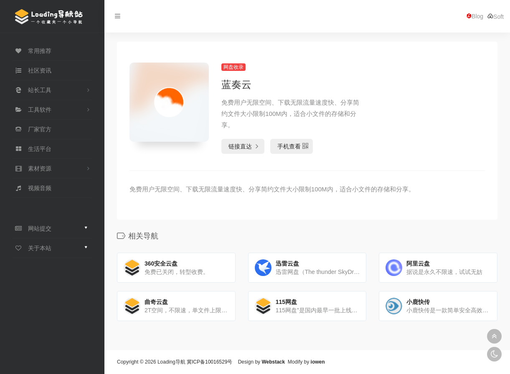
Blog (475, 16)
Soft (495, 16)
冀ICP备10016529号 (209, 362)
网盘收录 (233, 67)
